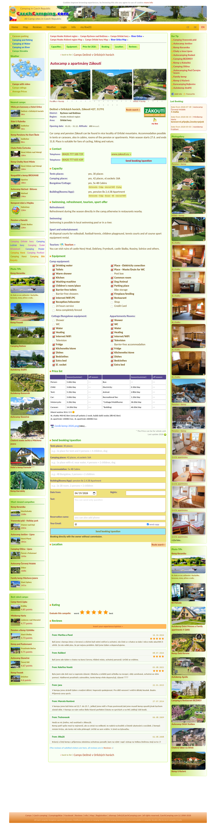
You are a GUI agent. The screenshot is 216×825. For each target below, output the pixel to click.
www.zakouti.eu (120, 154)
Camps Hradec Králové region (64, 36)
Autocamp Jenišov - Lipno (22, 534)
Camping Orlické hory (22, 241)
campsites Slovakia (151, 820)
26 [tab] (99, 105)
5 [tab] (72, 101)
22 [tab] (148, 101)
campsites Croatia (175, 820)
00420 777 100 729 (72, 154)
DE (195, 27)
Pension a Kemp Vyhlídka (22, 630)
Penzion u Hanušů (19, 220)
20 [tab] (139, 101)
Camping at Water (21, 43)
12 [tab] (103, 101)
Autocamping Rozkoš (184, 55)
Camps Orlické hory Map (96, 39)
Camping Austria (99, 820)
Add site (178, 94)
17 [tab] (126, 101)
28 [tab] (108, 105)
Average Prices (19, 91)
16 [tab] (121, 101)
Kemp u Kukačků (182, 62)
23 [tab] (153, 101)
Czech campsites (42, 820)
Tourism (68, 244)
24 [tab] (157, 101)
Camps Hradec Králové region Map (66, 39)
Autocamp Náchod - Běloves (24, 189)
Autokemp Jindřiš (18, 369)
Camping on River (21, 47)
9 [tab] (90, 101)
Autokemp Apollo (180, 677)
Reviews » (108, 748)
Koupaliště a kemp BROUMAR (25, 175)
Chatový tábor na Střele (183, 747)
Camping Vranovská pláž (184, 39)
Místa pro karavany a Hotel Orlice (26, 107)
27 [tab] (103, 105)
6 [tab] (76, 101)
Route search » (133, 110)
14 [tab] (112, 101)
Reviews (37, 27)
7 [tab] (81, 101)
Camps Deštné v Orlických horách (94, 54)
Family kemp (180, 76)
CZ (188, 27)
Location (119, 46)
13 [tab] (108, 101)
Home (15, 27)
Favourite (190, 94)
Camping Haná (18, 252)
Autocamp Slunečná (19, 417)
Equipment (72, 46)
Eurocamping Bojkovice (184, 84)
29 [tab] (112, 105)
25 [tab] (162, 101)
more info (148, 2)
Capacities (56, 46)
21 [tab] (144, 101)
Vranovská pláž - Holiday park (24, 520)
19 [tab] (135, 101)
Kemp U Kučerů (181, 80)
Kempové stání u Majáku (22, 203)
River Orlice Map (118, 39)
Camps (29, 815)
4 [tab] (67, 101)
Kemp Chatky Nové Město (23, 161)
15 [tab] (117, 101)
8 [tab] (85, 101)
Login (64, 27)
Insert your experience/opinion (108, 626)
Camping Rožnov (18, 346)
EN (202, 27)
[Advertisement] (27, 704)
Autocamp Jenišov (182, 43)
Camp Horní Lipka (19, 602)
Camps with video (21, 84)
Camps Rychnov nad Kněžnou (94, 36)
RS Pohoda (177, 602)
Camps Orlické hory (119, 36)
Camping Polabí (35, 249)
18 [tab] (130, 101)
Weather (51, 27)
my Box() (86, 27)
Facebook (68, 815)
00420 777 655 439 (72, 159)
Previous (52, 86)
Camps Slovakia (20, 51)
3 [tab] (63, 101)
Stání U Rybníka (18, 121)
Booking (105, 46)
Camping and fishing (22, 40)
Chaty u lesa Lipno (182, 51)
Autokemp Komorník (20, 393)
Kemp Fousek (16, 322)
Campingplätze (56, 815)
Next (164, 86)
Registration (101, 815)
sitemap (112, 815)
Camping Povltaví (35, 252)
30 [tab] (117, 105)
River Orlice (136, 36)
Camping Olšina (181, 66)
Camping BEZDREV (183, 58)
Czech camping (40, 815)
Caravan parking (20, 36)
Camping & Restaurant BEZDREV (187, 700)
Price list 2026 (89, 46)
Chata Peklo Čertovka (21, 148)
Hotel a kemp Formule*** (22, 467)
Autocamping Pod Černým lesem (187, 71)
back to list (67, 54)
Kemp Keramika (17, 273)
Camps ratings (19, 87)
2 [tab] (58, 101)
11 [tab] (99, 101)
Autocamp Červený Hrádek (23, 563)
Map (25, 27)
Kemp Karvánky (17, 491)
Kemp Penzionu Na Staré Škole (25, 134)
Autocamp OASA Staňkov (183, 724)
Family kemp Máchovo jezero (24, 578)
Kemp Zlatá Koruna (180, 653)
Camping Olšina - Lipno (21, 549)
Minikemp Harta (18, 615)
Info (73, 27)
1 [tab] (54, 101)
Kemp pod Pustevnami (21, 644)
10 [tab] (94, 101)
